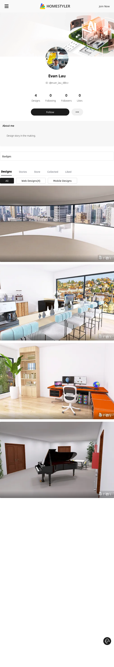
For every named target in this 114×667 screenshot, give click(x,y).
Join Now (104, 6)
